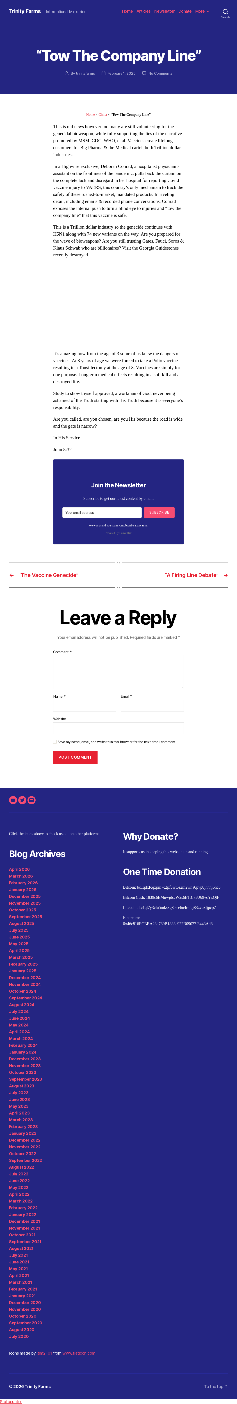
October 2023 (22, 1072)
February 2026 (23, 882)
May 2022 (18, 1187)
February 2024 (23, 1045)
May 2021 (18, 1268)
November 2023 (25, 1065)
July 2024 (19, 1011)
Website (59, 719)
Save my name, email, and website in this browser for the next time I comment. (117, 742)
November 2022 (25, 1147)
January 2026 (22, 889)
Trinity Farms (25, 11)
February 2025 (23, 964)
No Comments (160, 73)
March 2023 (21, 1119)
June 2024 (19, 1018)
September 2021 (25, 1241)
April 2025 (19, 950)
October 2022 (22, 1153)
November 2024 (25, 984)
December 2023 (25, 1058)
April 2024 (19, 1031)
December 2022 (25, 1140)
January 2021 (22, 1295)
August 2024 (21, 1004)
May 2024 (19, 1025)
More (200, 11)
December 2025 (25, 896)
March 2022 (20, 1201)
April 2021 (19, 1275)
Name (59, 697)
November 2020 (25, 1309)
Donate (185, 11)
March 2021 (20, 1282)
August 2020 (21, 1329)
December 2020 (25, 1302)
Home (127, 11)
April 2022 (19, 1194)
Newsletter (164, 11)
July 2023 (19, 1092)
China (102, 114)
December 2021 (24, 1221)
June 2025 (19, 937)
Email (126, 697)
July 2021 (18, 1255)
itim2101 (44, 1353)
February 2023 (23, 1126)
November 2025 (25, 903)
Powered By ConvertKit (118, 533)
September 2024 (25, 998)
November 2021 (24, 1228)
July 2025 (19, 930)
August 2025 (21, 923)
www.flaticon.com (78, 1353)
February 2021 (23, 1289)
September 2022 (25, 1160)
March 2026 (21, 876)
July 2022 (18, 1174)
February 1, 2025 (122, 73)
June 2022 (19, 1180)
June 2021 (19, 1262)
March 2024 (21, 1038)
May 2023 (19, 1106)
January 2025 (22, 970)
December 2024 (25, 977)
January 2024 (22, 1052)
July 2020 (19, 1336)
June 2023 (19, 1099)
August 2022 (21, 1167)
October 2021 (22, 1235)
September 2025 (25, 916)
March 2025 (21, 957)
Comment (62, 652)
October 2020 (22, 1316)
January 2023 (22, 1133)
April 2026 (19, 869)
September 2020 (25, 1323)
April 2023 (19, 1113)
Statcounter (11, 1401)
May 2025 (19, 943)
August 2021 (21, 1248)
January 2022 (22, 1214)
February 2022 (23, 1207)
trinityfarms (85, 73)
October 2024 (22, 991)
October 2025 (22, 910)
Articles (144, 11)
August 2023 (21, 1086)
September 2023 (25, 1079)
